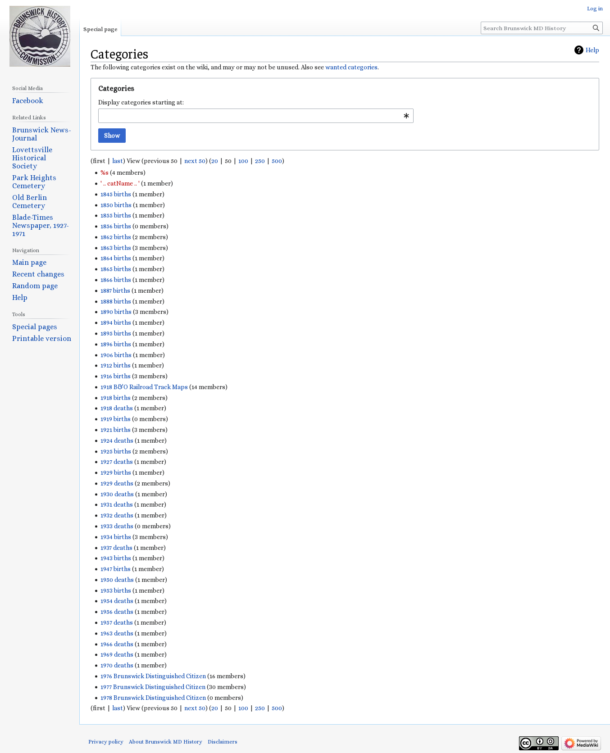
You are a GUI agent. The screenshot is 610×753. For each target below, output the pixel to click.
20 (214, 160)
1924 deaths (116, 440)
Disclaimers (222, 742)
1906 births (116, 354)
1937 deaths (116, 547)
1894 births (115, 322)
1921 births (115, 429)
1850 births (116, 205)
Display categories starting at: (141, 102)
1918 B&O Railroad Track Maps (144, 386)
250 (260, 160)
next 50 (194, 160)
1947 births (115, 568)
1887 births (115, 290)
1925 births (115, 451)
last (117, 160)
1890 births (116, 311)
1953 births (115, 590)
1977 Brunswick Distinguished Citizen (152, 686)
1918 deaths (116, 408)
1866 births (115, 279)
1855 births (115, 215)
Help (592, 50)
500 (277, 160)
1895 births (115, 333)
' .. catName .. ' (120, 183)
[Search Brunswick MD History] (542, 28)
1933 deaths (116, 526)
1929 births (115, 472)
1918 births (115, 397)
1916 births (115, 376)
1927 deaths (116, 461)
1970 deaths (116, 665)
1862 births (115, 236)
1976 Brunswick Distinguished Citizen (153, 676)
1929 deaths (116, 483)
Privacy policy (105, 742)
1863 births (115, 247)
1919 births (115, 418)
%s (104, 172)
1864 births (115, 258)
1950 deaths (117, 579)
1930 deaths (117, 494)
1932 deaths (116, 515)
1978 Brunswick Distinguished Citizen (153, 697)
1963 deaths (116, 633)
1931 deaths (116, 504)
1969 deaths (116, 654)
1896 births (115, 344)
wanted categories (351, 67)
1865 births (115, 268)
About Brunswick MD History (165, 742)
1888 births (115, 301)
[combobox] (256, 116)
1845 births (115, 194)
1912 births (115, 365)
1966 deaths (116, 644)
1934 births (115, 536)
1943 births (115, 558)
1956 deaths (116, 611)
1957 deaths (116, 622)
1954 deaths (116, 600)
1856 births (115, 226)
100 (243, 160)
